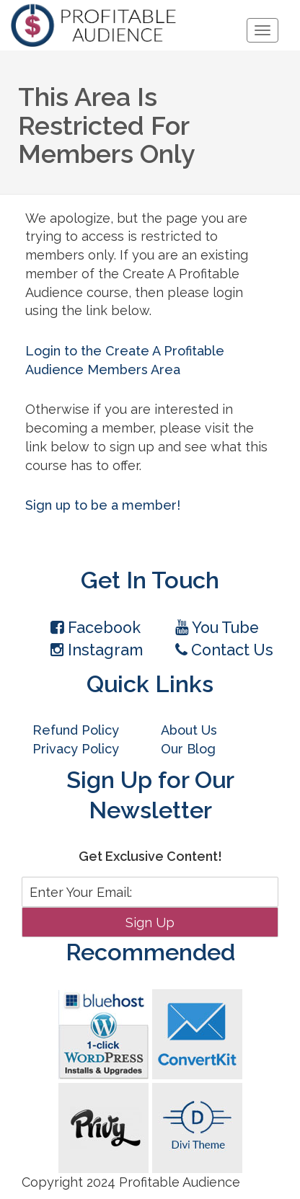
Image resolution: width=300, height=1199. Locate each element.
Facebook (95, 628)
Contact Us (224, 650)
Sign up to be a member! (102, 505)
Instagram (96, 650)
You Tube (217, 628)
